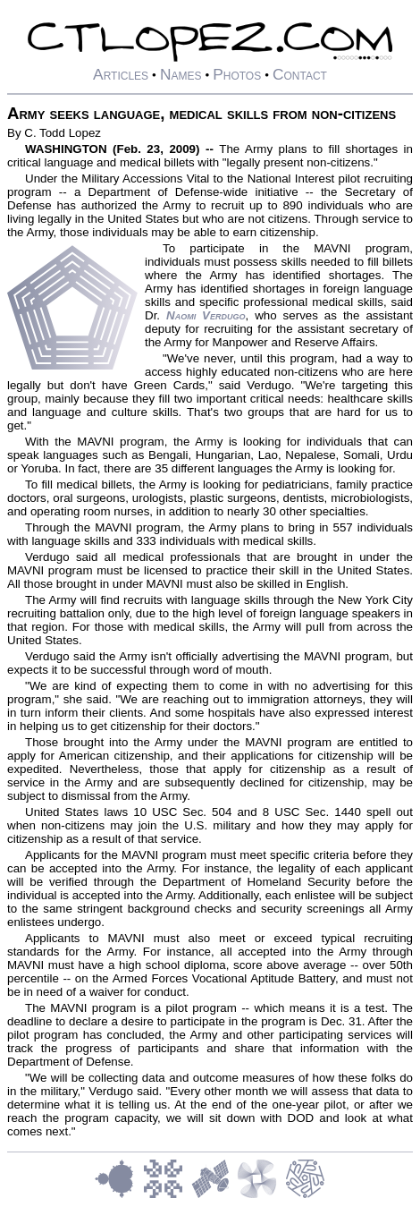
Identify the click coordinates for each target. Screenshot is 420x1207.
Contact (300, 74)
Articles (120, 74)
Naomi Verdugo (206, 315)
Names (181, 74)
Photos (237, 74)
